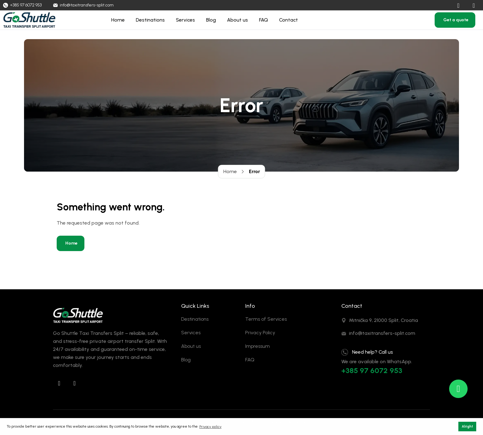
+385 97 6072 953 (371, 370)
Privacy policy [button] (210, 427)
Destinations (150, 20)
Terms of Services (266, 319)
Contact (288, 20)
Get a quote (456, 19)
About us (237, 20)
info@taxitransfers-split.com (382, 333)
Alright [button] (467, 427)
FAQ (263, 20)
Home (118, 20)
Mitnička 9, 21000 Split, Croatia (383, 320)
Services (185, 20)
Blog (211, 20)
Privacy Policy (260, 332)
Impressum (257, 346)
